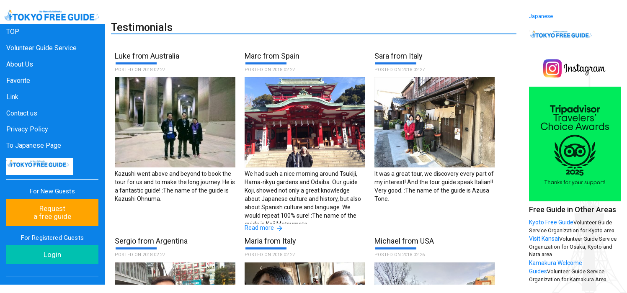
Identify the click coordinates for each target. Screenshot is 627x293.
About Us (19, 64)
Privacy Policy (27, 129)
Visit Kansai (544, 238)
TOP (12, 32)
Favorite (18, 81)
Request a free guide (52, 212)
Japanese (541, 16)
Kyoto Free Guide (551, 222)
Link (12, 97)
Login (52, 254)
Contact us (21, 113)
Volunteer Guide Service (41, 48)
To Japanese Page (33, 145)
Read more (259, 227)
